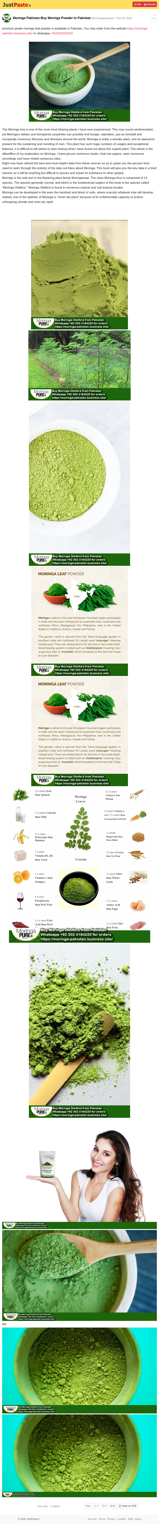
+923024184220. (62, 33)
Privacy (111, 1519)
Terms (102, 1519)
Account (149, 4)
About (138, 1519)
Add (137, 4)
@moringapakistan (103, 18)
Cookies (121, 1519)
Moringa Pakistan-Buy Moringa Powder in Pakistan (52, 18)
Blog (130, 1519)
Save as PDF (128, 1505)
